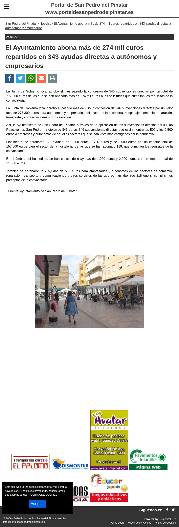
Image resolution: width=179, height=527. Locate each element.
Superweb (166, 519)
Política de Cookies (165, 522)
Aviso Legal (117, 522)
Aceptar (37, 504)
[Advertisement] (89, 225)
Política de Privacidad (139, 522)
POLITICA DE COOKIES (43, 494)
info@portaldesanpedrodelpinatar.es (24, 521)
